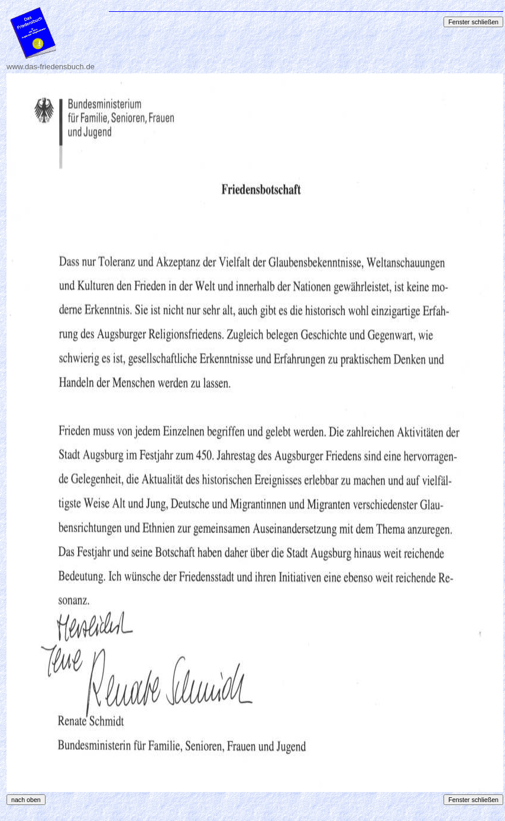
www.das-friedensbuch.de (51, 66)
